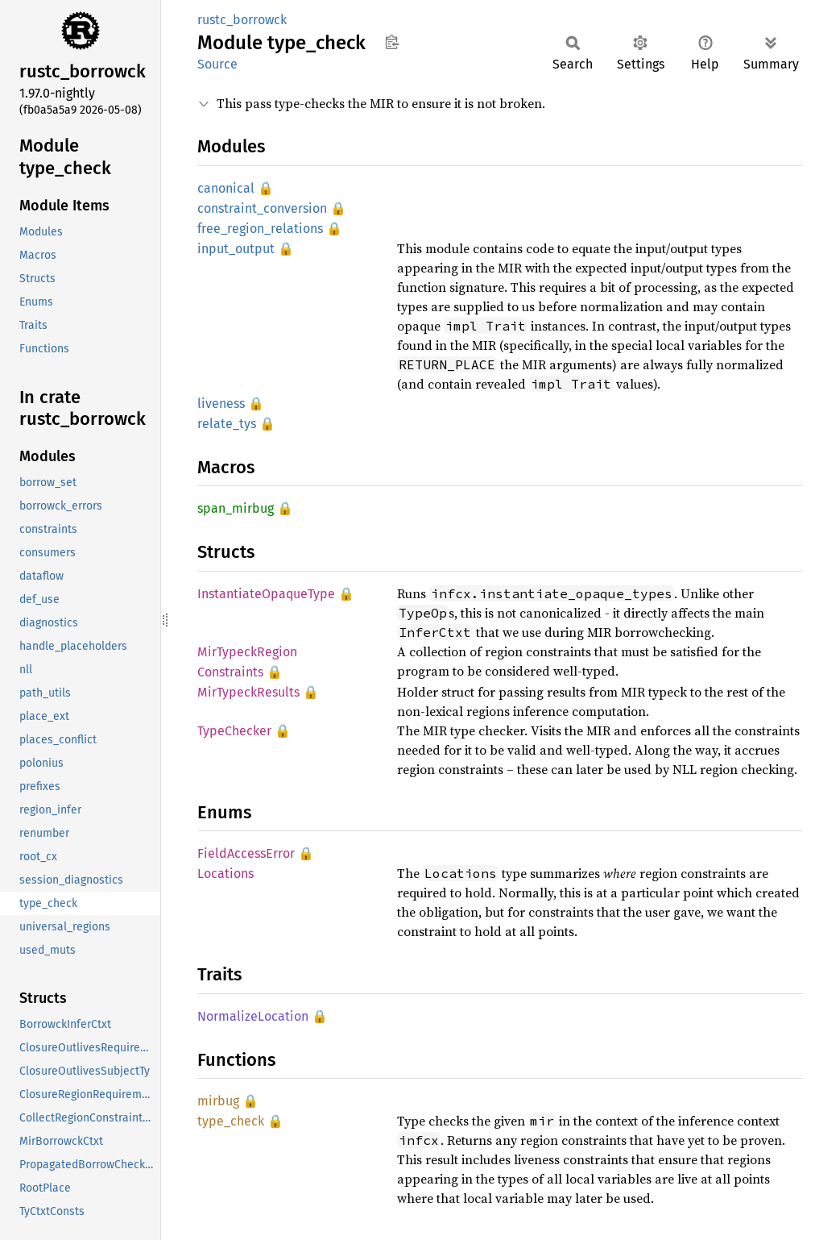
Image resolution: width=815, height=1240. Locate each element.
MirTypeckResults (248, 692)
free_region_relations (260, 228)
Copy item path (392, 42)
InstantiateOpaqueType (266, 593)
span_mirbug (235, 508)
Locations (225, 873)
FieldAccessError (246, 853)
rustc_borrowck (242, 19)
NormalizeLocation (252, 1016)
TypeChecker (234, 731)
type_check (230, 1121)
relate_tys (226, 423)
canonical (225, 188)
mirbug (218, 1101)
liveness (221, 403)
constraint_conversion (262, 208)
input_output (236, 248)
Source (217, 64)
